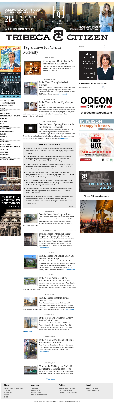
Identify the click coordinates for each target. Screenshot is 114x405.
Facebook (35, 391)
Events (3, 111)
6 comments (63, 138)
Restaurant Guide (67, 388)
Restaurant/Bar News (10, 147)
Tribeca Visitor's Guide (69, 393)
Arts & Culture (7, 100)
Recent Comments (49, 144)
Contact (7, 391)
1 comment (62, 94)
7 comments (44, 248)
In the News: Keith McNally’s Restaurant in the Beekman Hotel (54, 279)
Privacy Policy (92, 391)
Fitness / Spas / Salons (10, 116)
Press (6, 395)
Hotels (3, 121)
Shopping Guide (65, 391)
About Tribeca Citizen (13, 388)
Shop (6, 397)
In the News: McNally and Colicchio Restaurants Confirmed (56, 341)
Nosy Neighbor (7, 131)
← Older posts (49, 379)
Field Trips (5, 113)
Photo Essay (6, 142)
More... (71, 206)
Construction (6, 105)
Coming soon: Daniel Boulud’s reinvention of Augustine (58, 62)
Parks (3, 134)
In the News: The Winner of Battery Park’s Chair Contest (56, 319)
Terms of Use (92, 388)
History (3, 118)
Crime (2, 108)
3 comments (44, 351)
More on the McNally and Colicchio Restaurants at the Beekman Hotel (56, 367)
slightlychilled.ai (76, 401)
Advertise (8, 393)
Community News (7, 103)
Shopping (4, 155)
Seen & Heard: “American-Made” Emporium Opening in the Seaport (55, 235)
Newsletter (5, 129)
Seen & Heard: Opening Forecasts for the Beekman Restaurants (57, 125)
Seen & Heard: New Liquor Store (55, 214)
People (3, 136)
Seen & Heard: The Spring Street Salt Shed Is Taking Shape (56, 257)
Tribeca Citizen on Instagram (96, 196)
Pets (2, 139)
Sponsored (5, 157)
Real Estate (5, 144)
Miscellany (5, 126)
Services (4, 152)
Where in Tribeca (8, 160)
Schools (4, 149)
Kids (2, 124)
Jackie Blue (55, 401)
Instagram (36, 393)
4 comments (70, 270)
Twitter (34, 388)
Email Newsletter (39, 395)
